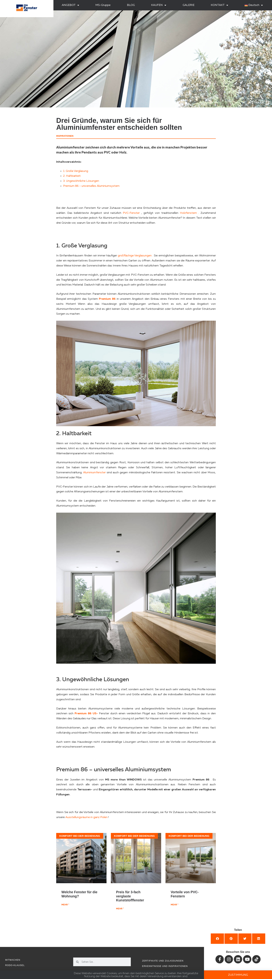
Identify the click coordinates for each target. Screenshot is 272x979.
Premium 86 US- (86, 713)
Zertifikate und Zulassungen (162, 960)
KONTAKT (219, 5)
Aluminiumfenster (94, 472)
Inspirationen (64, 136)
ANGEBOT (70, 5)
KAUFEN (158, 5)
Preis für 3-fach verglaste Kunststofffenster (130, 896)
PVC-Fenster (131, 213)
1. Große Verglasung (75, 171)
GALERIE (188, 5)
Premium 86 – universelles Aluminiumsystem (91, 186)
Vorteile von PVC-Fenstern (185, 894)
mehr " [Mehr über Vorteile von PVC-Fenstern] (174, 905)
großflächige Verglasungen (135, 255)
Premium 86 (107, 299)
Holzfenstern (188, 213)
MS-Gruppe (102, 5)
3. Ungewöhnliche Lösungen (81, 181)
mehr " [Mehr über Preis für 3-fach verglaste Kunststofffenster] (120, 909)
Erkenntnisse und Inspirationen (165, 966)
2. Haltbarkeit (72, 176)
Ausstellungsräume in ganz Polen (86, 817)
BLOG (131, 5)
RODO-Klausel (15, 965)
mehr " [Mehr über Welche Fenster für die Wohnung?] (65, 905)
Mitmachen (12, 960)
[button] (217, 938)
